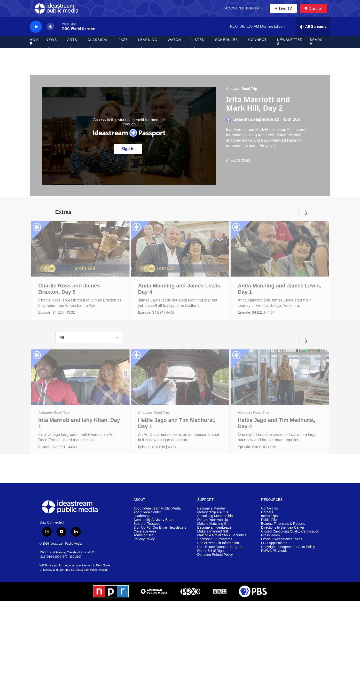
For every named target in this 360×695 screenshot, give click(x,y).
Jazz (123, 48)
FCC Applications (274, 577)
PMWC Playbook (274, 585)
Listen (198, 48)
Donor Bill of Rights (211, 585)
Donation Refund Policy (215, 589)
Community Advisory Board (153, 554)
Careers (267, 546)
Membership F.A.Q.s (212, 546)
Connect (257, 48)
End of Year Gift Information (218, 577)
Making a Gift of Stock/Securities (221, 569)
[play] (36, 35)
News (51, 48)
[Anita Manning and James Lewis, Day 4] (184, 257)
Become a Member (211, 542)
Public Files (270, 554)
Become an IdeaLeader (215, 562)
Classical (97, 48)
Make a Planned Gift (212, 566)
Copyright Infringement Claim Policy (288, 581)
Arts (72, 48)
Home (34, 50)
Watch (174, 48)
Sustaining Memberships (215, 550)
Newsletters (290, 50)
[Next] (306, 221)
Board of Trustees (146, 558)
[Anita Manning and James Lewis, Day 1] (288, 257)
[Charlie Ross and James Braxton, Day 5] (80, 257)
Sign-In (127, 157)
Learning (147, 48)
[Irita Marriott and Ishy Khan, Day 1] (80, 398)
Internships (269, 550)
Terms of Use (143, 569)
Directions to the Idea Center (282, 562)
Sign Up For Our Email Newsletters (159, 562)
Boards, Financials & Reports (283, 558)
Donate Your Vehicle (212, 554)
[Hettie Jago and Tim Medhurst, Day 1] (188, 398)
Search (316, 50)
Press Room (270, 569)
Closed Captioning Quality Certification (290, 566)
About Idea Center (147, 546)
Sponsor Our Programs (214, 573)
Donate (317, 12)
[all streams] (313, 35)
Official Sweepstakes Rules (281, 573)
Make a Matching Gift (213, 558)
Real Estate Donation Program (220, 581)
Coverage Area (144, 566)
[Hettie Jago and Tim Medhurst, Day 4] (282, 398)
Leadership (141, 550)
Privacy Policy (144, 573)
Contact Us (269, 542)
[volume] (50, 35)
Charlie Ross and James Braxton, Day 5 (69, 297)
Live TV (284, 12)
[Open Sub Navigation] (263, 13)
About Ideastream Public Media (157, 542)
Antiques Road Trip (241, 97)
